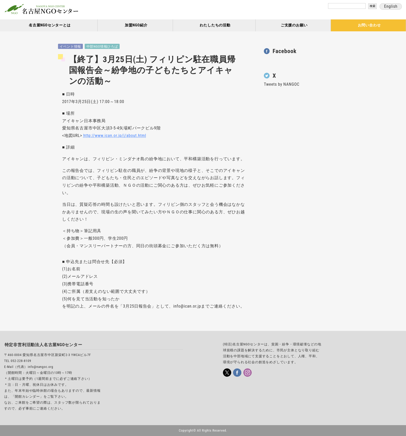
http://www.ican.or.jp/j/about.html (114, 135)
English (390, 6)
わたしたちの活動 (215, 25)
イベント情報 (70, 46)
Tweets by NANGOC (281, 84)
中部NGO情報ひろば (102, 46)
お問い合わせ (369, 25)
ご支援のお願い (294, 25)
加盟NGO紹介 (136, 25)
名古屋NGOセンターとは (50, 25)
